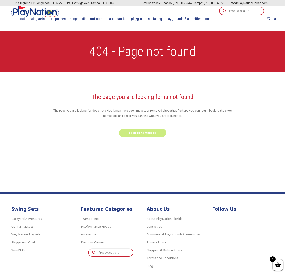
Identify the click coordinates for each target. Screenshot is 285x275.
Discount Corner (92, 242)
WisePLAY (18, 250)
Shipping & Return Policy (164, 250)
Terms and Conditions (162, 258)
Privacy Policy (156, 242)
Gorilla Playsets (22, 226)
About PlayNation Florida (164, 218)
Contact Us (154, 226)
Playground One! (23, 242)
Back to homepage (142, 133)
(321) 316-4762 (182, 3)
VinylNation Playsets (25, 234)
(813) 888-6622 (214, 3)
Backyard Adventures (26, 218)
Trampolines (90, 218)
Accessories (89, 234)
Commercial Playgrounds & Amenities (174, 234)
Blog (150, 266)
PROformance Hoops (96, 226)
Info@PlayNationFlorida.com (249, 3)
